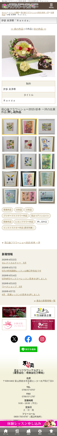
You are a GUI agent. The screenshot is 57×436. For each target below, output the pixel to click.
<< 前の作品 (17, 29)
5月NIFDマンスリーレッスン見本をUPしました (24, 278)
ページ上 (51, 432)
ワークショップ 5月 (12, 286)
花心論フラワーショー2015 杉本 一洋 (35, 12)
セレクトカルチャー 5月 (14, 263)
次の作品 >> (40, 29)
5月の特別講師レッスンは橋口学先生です (21, 271)
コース (17, 432)
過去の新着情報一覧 (45, 300)
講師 (28, 432)
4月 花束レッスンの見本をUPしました (21, 294)
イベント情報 (14, 12)
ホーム (4, 12)
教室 (40, 432)
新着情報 (7, 254)
